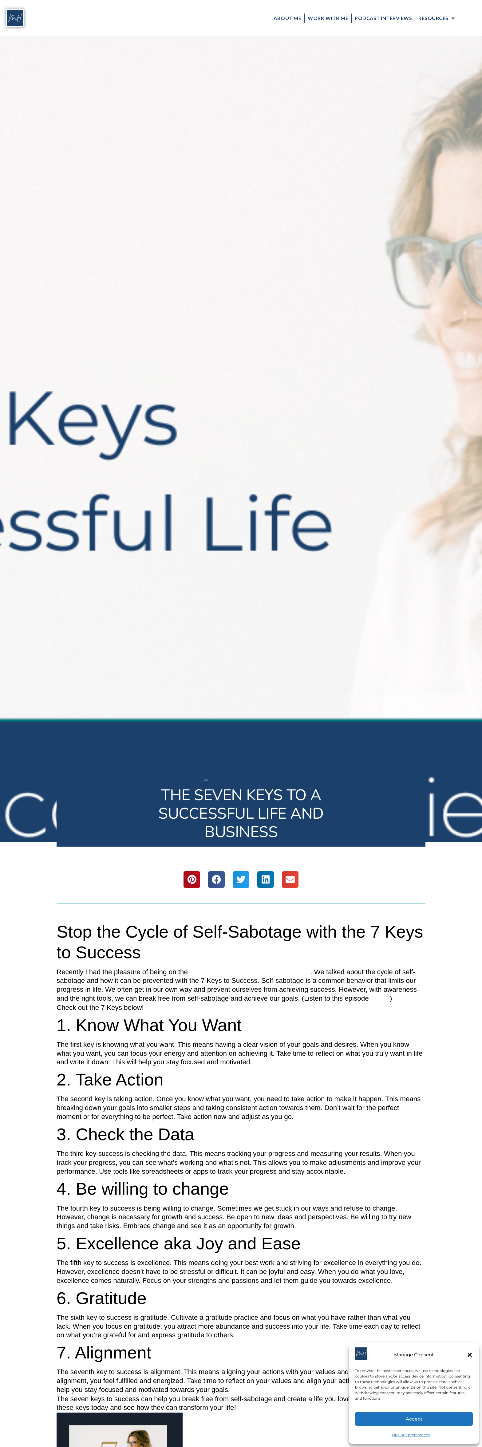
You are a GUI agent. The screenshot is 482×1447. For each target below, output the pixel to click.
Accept (414, 1419)
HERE (380, 998)
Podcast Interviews (383, 18)
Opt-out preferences (411, 1435)
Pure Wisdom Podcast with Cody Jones (250, 972)
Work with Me (328, 18)
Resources (436, 18)
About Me (287, 18)
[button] (470, 1355)
